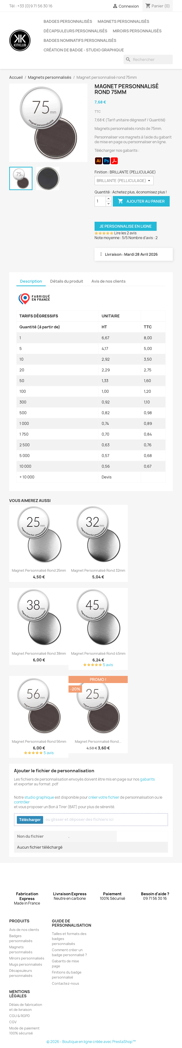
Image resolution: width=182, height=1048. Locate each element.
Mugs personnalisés (25, 964)
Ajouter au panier (141, 201)
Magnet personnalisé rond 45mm (98, 653)
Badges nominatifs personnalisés (80, 40)
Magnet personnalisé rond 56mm (39, 741)
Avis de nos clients (24, 929)
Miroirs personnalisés (137, 31)
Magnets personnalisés (123, 21)
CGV (13, 1022)
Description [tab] (31, 281)
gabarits (147, 779)
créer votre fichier (103, 797)
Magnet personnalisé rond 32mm (98, 570)
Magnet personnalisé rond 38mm (39, 653)
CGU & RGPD (19, 1016)
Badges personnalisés (68, 21)
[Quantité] (100, 201)
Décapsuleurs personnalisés (75, 31)
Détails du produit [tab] (66, 281)
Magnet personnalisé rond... (98, 741)
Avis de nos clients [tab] (108, 281)
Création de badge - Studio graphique (84, 50)
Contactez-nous (65, 983)
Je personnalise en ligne (126, 226)
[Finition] (124, 180)
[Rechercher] (148, 59)
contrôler (22, 802)
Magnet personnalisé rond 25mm (39, 570)
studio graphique (39, 797)
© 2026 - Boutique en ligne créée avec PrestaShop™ (91, 1041)
